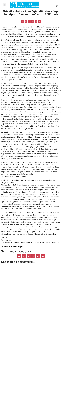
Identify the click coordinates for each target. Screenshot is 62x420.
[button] (4, 4)
